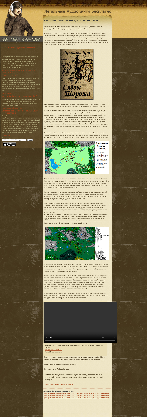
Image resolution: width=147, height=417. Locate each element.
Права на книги (36, 39)
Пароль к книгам (15, 39)
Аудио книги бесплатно (5, 39)
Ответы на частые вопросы (13, 75)
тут (104, 359)
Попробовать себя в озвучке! (12, 108)
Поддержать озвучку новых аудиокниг (59, 384)
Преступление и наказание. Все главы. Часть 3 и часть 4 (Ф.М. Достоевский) (76, 395)
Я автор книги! (7, 135)
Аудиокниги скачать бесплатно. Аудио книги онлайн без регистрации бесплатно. (79, 11)
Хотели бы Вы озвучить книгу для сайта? (19, 96)
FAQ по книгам (26, 39)
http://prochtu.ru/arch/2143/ (53, 350)
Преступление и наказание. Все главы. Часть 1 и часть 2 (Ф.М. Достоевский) (76, 398)
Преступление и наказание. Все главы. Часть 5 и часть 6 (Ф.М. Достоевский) (76, 393)
